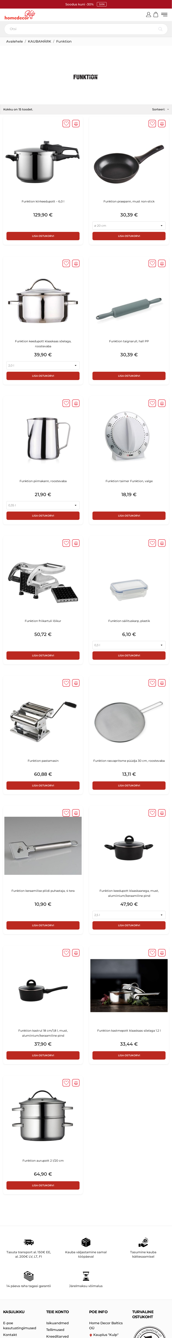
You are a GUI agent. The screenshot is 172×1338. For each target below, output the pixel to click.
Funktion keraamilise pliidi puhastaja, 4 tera (43, 891)
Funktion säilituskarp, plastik (129, 621)
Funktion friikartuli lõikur (43, 621)
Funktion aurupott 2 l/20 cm (43, 1161)
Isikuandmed (57, 1323)
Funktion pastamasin (43, 761)
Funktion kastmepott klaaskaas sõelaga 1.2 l (129, 1031)
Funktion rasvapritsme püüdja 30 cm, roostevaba (129, 761)
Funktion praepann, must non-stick (129, 202)
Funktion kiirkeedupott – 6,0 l (43, 202)
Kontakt (10, 1335)
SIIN (102, 4)
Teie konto (57, 1312)
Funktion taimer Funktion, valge (129, 481)
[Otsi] (86, 29)
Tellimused (55, 1330)
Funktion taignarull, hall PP (129, 342)
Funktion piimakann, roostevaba (43, 481)
